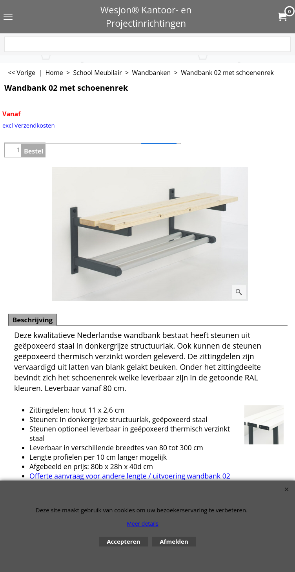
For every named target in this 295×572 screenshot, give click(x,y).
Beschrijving (33, 319)
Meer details (142, 523)
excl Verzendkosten (28, 125)
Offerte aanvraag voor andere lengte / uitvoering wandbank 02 (129, 476)
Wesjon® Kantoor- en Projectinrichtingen (146, 16)
